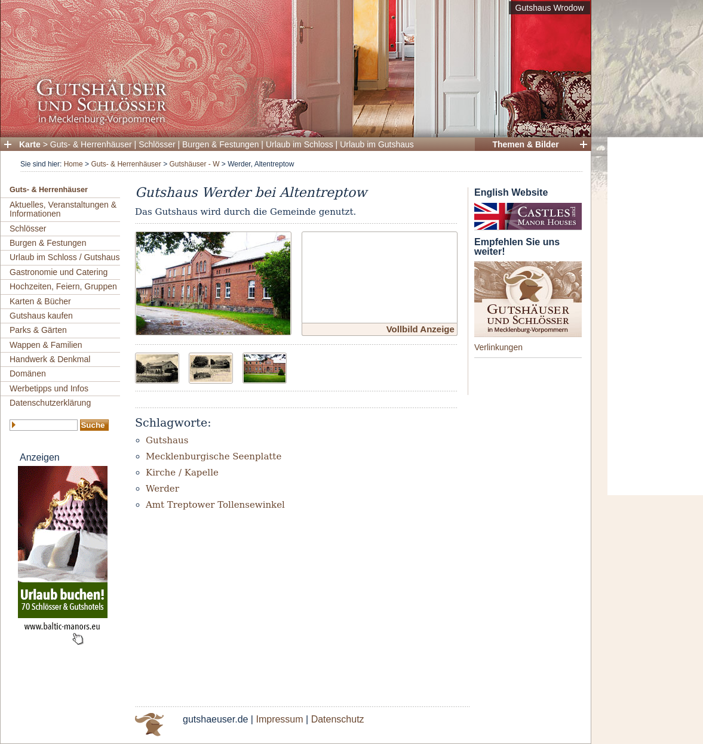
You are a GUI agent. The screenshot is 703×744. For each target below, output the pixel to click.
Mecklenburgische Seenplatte (213, 456)
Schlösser (157, 144)
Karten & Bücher (40, 301)
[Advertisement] (655, 316)
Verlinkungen (498, 347)
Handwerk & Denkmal (50, 359)
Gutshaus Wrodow (549, 8)
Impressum (279, 719)
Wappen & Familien (46, 345)
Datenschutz (337, 719)
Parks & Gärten (38, 330)
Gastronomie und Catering (59, 272)
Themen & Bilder (525, 144)
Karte (30, 144)
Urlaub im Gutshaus (377, 144)
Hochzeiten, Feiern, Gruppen (63, 286)
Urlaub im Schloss (299, 144)
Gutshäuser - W (194, 164)
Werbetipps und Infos (49, 388)
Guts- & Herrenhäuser (91, 144)
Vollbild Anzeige (420, 329)
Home (73, 164)
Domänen (28, 373)
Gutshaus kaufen (41, 315)
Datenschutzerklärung (50, 402)
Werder (162, 488)
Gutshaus (167, 440)
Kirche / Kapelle (182, 472)
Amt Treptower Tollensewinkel (215, 504)
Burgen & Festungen (220, 144)
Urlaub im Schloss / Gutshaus (64, 257)
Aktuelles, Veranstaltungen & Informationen (63, 209)
